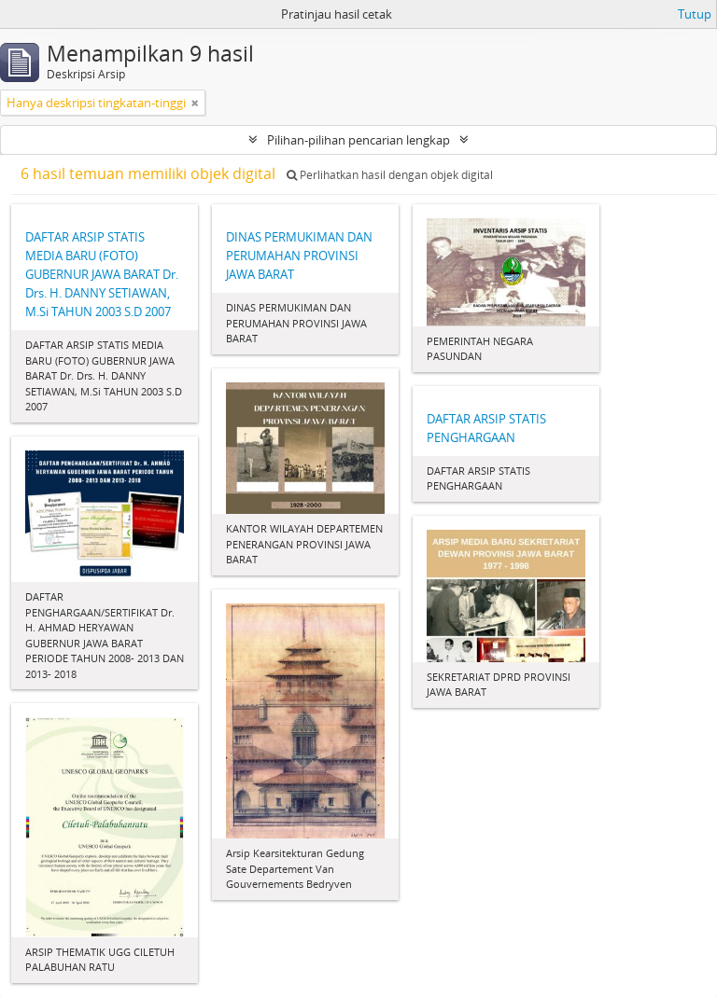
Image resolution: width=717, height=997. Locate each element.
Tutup (694, 14)
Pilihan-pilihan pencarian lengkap (358, 140)
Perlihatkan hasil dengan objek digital (390, 175)
